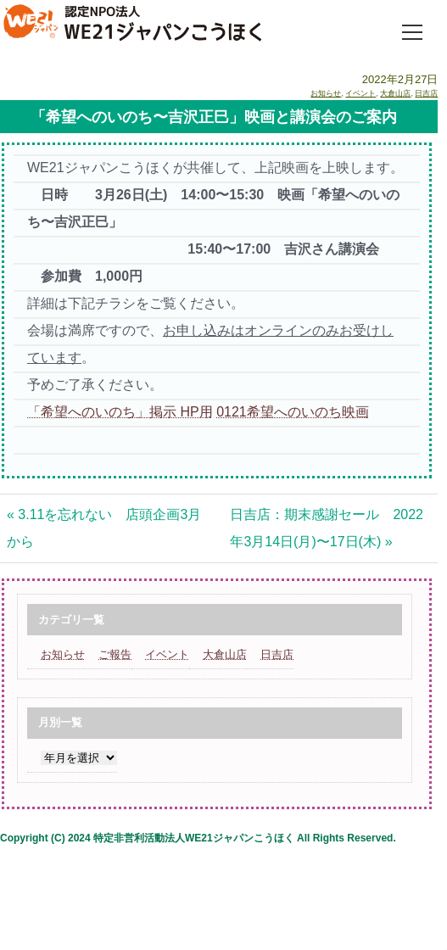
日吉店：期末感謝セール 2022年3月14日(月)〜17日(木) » (326, 528)
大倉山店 (395, 93)
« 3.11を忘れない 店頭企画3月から (104, 528)
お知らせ (325, 93)
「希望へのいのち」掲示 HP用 (120, 412)
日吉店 (426, 93)
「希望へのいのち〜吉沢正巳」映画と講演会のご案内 (214, 117)
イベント (360, 93)
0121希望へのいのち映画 (292, 412)
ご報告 (114, 654)
